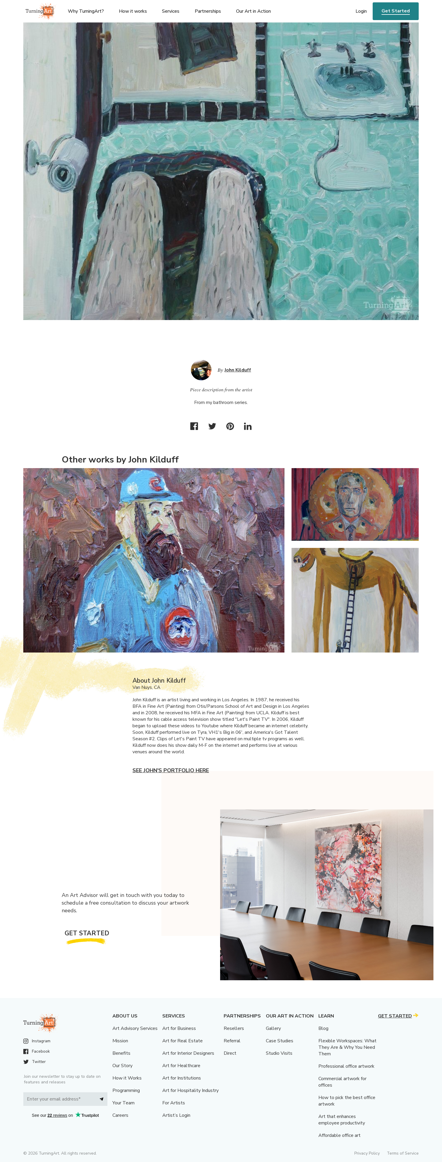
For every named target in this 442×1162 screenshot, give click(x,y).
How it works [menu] (133, 11)
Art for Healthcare (181, 1065)
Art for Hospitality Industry (190, 1090)
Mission (120, 1041)
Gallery (273, 1028)
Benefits (121, 1053)
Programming (126, 1090)
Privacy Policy (367, 1153)
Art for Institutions (181, 1078)
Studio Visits (279, 1053)
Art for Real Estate (182, 1041)
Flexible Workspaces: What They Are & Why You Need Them (347, 1047)
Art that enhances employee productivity (341, 1119)
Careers (120, 1115)
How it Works (127, 1078)
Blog (323, 1028)
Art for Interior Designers (188, 1053)
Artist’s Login (176, 1115)
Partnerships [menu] (208, 11)
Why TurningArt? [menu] (86, 11)
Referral (232, 1041)
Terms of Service (403, 1153)
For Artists (173, 1103)
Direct (230, 1053)
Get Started (396, 11)
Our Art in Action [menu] (253, 11)
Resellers (234, 1028)
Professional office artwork (346, 1066)
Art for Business (179, 1028)
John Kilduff (238, 370)
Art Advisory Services (135, 1028)
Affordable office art (339, 1135)
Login (361, 11)
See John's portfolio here (170, 770)
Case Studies (279, 1041)
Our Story (122, 1065)
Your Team (123, 1103)
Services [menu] (170, 11)
